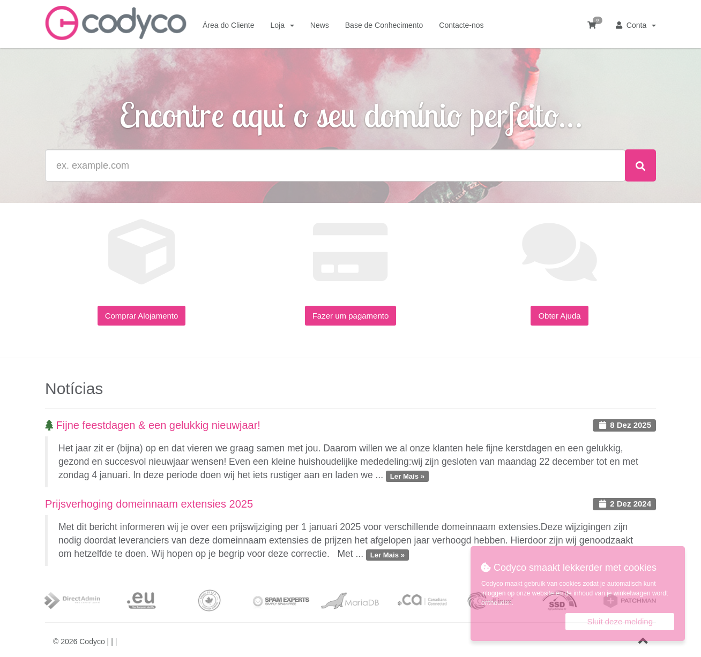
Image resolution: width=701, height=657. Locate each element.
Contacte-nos (461, 25)
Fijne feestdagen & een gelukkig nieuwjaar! (152, 425)
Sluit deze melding (620, 621)
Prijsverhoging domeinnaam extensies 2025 (149, 504)
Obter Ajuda (559, 315)
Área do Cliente (229, 25)
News (319, 25)
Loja (282, 25)
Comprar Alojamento (141, 315)
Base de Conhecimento (384, 25)
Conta (636, 25)
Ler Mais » (407, 476)
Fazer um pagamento (350, 315)
